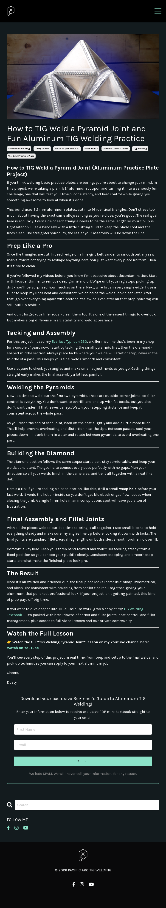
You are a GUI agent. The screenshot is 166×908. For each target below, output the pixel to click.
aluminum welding (19, 148)
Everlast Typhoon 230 (69, 341)
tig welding (140, 148)
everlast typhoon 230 (67, 148)
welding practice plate (21, 156)
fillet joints (91, 148)
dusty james (42, 148)
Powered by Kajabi (83, 896)
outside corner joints (115, 148)
